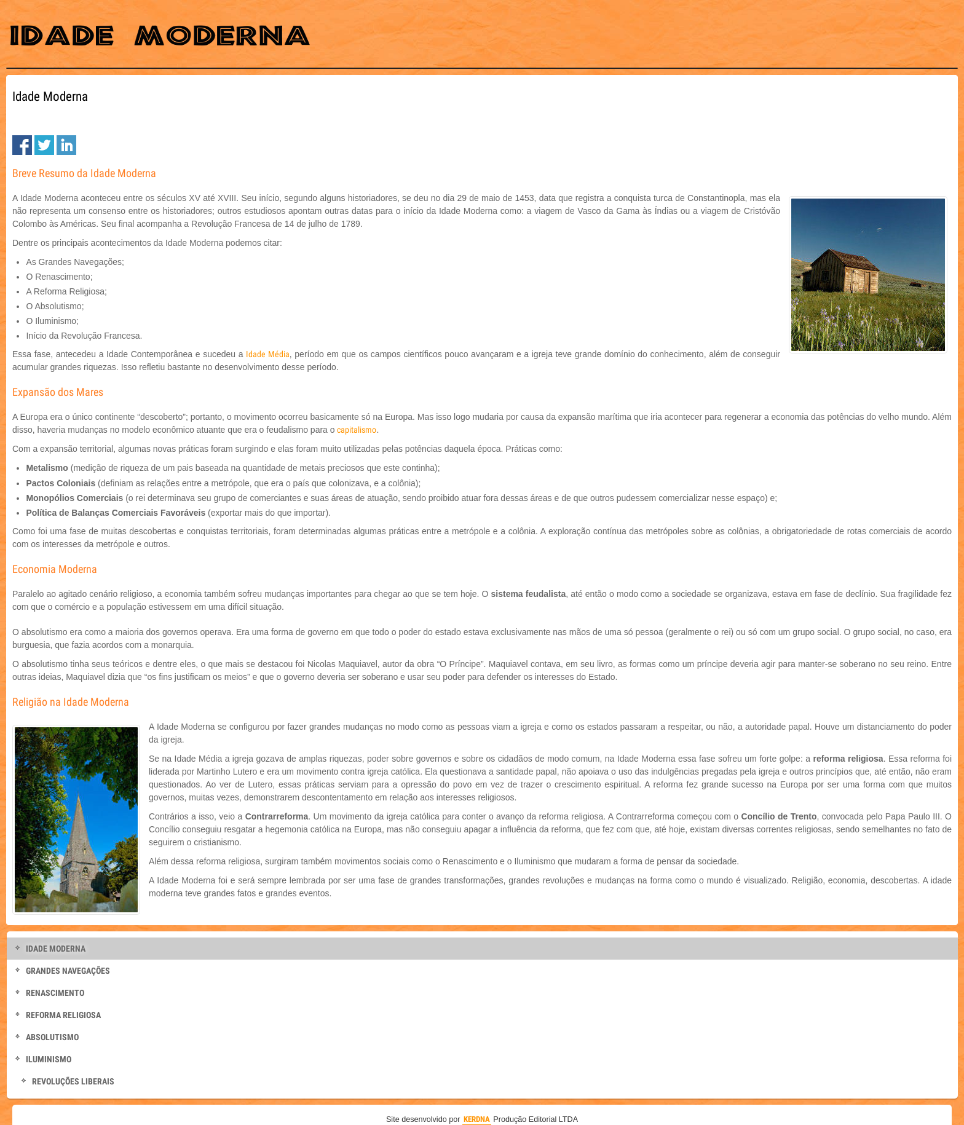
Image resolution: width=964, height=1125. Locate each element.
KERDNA (477, 1119)
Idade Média (268, 354)
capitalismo (356, 430)
